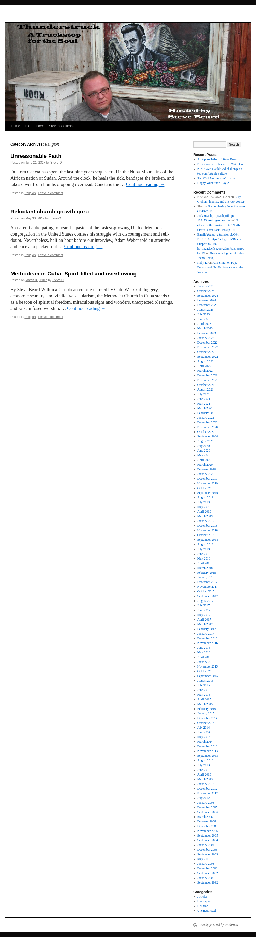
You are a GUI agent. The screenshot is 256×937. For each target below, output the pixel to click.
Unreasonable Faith (35, 156)
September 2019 (207, 493)
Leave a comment (50, 193)
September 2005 (207, 835)
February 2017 (206, 629)
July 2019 (203, 502)
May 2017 (203, 615)
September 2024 (207, 295)
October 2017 (206, 591)
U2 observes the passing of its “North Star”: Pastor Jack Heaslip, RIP (218, 225)
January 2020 (205, 474)
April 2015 (204, 699)
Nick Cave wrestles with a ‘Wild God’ (221, 164)
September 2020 (207, 436)
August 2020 (205, 441)
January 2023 (205, 338)
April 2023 (204, 324)
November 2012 (207, 793)
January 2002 (205, 878)
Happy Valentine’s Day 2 (213, 183)
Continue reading (145, 184)
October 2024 (206, 291)
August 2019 (205, 497)
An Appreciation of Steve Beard (217, 159)
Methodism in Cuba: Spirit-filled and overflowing (73, 274)
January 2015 (205, 713)
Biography (204, 901)
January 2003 (205, 864)
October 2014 (206, 723)
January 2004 (205, 845)
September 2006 (207, 812)
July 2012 (203, 798)
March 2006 (205, 817)
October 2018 (206, 535)
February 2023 (206, 333)
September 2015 (207, 676)
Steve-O (56, 162)
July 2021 (203, 394)
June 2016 (203, 648)
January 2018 (205, 577)
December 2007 (207, 807)
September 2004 (207, 840)
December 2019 (207, 478)
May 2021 (203, 403)
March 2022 (205, 371)
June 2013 (203, 770)
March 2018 (205, 568)
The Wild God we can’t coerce (216, 178)
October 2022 (206, 352)
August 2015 (205, 680)
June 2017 (203, 610)
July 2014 (203, 727)
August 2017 (205, 601)
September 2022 (207, 356)
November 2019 (207, 483)
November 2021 (207, 380)
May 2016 (203, 652)
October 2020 (206, 432)
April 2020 (204, 460)
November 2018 (207, 530)
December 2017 (207, 582)
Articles (202, 896)
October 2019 (206, 488)
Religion (30, 193)
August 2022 (205, 361)
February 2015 (206, 709)
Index (39, 126)
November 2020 (207, 427)
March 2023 (205, 328)
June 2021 (203, 399)
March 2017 (205, 624)
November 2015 (207, 666)
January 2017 (205, 633)
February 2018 (206, 572)
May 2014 (203, 737)
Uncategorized (206, 910)
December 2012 (207, 788)
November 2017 (207, 586)
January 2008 (205, 802)
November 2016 (207, 643)
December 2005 (207, 826)
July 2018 (203, 549)
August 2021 (205, 389)
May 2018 (203, 558)
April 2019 (204, 511)
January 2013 (205, 784)
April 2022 (204, 366)
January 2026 (205, 286)
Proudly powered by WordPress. (219, 925)
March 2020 (205, 464)
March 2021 (205, 408)
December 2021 (207, 375)
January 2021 (205, 417)
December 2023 (207, 305)
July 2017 (203, 605)
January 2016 (205, 662)
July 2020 (203, 446)
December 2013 (207, 746)
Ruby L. (202, 263)
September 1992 (207, 882)
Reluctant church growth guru (49, 211)
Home (15, 126)
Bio (27, 126)
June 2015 (203, 690)
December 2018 (207, 525)
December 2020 (207, 422)
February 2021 (206, 413)
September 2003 (207, 854)
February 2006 (206, 821)
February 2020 (206, 469)
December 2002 (207, 868)
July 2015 (203, 685)
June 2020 (203, 450)
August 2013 (205, 760)
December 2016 (207, 638)
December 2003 (207, 849)
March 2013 (205, 779)
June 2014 (203, 732)
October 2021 (206, 385)
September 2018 (207, 540)
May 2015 (203, 694)
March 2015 (205, 704)
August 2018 (205, 544)
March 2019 (205, 516)
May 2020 (203, 455)
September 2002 (207, 873)
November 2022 (207, 347)
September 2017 (207, 596)
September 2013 (207, 756)
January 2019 (205, 521)
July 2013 (203, 765)
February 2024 (206, 300)
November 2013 (207, 751)
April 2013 (204, 774)
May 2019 (203, 507)
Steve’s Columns (61, 126)
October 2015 (206, 671)
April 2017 (204, 619)
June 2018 (203, 554)
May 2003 (203, 859)
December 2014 (207, 718)
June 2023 (203, 319)
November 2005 (207, 831)
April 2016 (204, 657)
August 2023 (205, 309)
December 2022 (207, 342)
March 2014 (205, 741)
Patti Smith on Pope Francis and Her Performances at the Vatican (220, 267)
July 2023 (203, 314)
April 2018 (204, 563)
